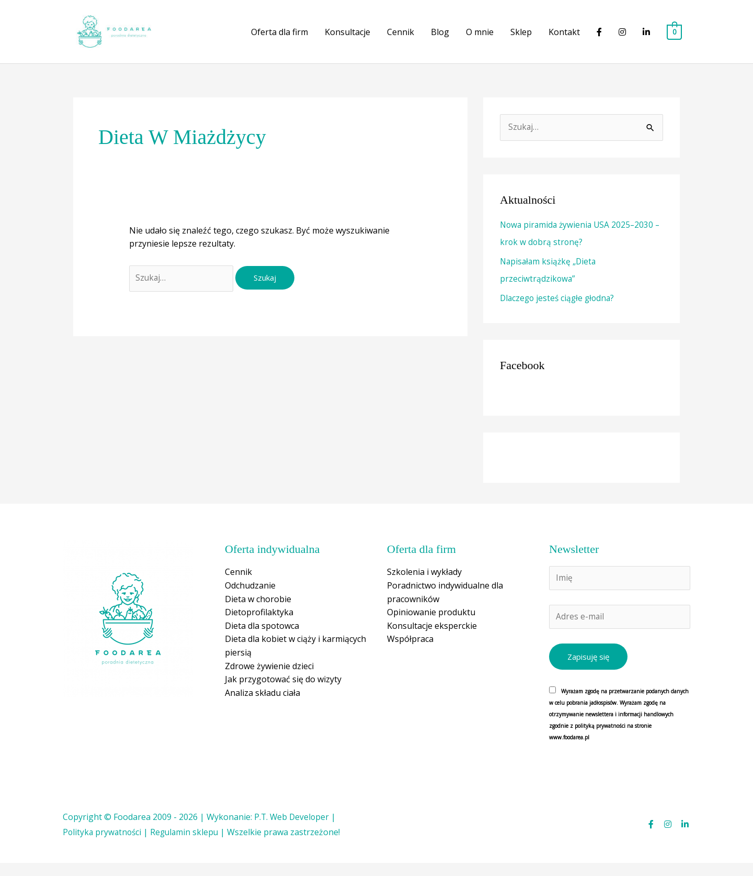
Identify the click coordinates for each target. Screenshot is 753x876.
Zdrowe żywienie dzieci (269, 677)
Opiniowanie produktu (431, 623)
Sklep (521, 38)
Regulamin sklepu (188, 845)
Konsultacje (347, 38)
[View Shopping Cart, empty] (674, 38)
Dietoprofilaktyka (259, 623)
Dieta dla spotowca (262, 636)
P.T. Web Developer (292, 830)
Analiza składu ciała (262, 703)
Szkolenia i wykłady (424, 583)
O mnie (480, 38)
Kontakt (564, 38)
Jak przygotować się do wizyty (283, 690)
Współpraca (410, 650)
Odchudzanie (250, 596)
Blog (440, 38)
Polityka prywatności (103, 845)
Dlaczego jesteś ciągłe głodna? (559, 309)
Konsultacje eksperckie (432, 636)
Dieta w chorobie (258, 610)
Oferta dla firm (279, 38)
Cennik (400, 38)
